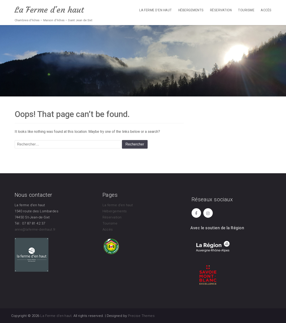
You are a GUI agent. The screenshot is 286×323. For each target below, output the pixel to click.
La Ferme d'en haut (49, 10)
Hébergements (191, 10)
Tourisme (246, 10)
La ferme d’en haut (155, 10)
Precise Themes (141, 316)
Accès (266, 10)
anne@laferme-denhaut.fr (35, 229)
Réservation (221, 10)
